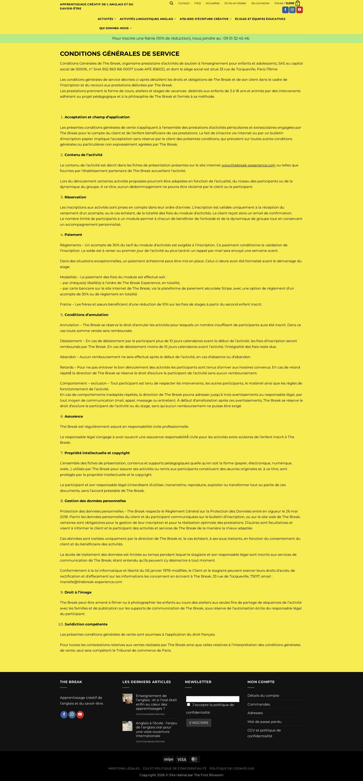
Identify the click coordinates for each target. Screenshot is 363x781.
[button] (260, 3)
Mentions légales (124, 768)
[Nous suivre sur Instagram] (292, 9)
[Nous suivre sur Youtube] (299, 9)
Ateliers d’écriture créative (206, 19)
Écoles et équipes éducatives (260, 19)
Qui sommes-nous (115, 28)
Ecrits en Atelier (235, 3)
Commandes (258, 704)
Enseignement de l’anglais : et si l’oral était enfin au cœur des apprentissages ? (156, 702)
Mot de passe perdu (264, 721)
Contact (184, 3)
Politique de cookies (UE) (232, 768)
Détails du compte (263, 695)
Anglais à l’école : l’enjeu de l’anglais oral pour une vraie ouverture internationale (156, 729)
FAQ (197, 3)
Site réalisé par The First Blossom (196, 775)
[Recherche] (171, 3)
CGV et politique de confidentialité (264, 733)
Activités (107, 19)
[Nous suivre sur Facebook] (285, 9)
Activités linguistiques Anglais (148, 19)
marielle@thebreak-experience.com (91, 582)
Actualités (213, 3)
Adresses (255, 713)
